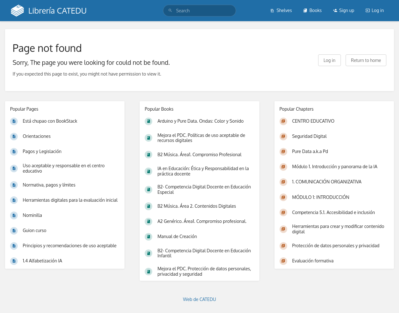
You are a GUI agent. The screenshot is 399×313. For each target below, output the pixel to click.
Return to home (366, 60)
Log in (375, 10)
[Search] (170, 10)
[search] (199, 10)
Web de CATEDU (199, 299)
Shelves (281, 10)
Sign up (343, 10)
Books (312, 10)
